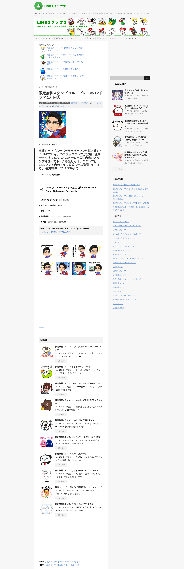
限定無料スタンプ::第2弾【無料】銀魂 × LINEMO (131, 203)
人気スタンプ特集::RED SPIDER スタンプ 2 (62, 562)
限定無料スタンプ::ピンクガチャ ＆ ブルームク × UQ (77, 437)
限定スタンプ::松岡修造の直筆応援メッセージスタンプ (78, 487)
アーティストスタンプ (121, 222)
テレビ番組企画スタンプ (122, 250)
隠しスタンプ (101, 38)
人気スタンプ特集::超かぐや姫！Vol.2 (126, 185)
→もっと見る (117, 169)
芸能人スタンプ (118, 291)
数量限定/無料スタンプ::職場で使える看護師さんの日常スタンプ (136, 155)
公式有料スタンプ (119, 271)
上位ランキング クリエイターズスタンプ (122, 38)
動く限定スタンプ (119, 275)
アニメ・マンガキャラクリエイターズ (127, 226)
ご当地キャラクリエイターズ (123, 238)
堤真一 (50, 106)
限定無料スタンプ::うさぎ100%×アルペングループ (76, 471)
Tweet (41, 328)
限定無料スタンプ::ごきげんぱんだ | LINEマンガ (75, 420)
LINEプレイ (86, 103)
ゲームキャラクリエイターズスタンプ (127, 234)
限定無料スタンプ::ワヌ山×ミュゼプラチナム (74, 504)
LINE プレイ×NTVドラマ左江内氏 (56, 232)
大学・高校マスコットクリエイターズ (127, 279)
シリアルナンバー (76, 38)
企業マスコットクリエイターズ (124, 263)
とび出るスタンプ (119, 254)
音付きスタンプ (118, 308)
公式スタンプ (89, 38)
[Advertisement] (58, 300)
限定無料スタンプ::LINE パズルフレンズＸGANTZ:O (77, 383)
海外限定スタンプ (47, 38)
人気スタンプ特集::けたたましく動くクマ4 (62, 565)
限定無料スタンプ (63, 106)
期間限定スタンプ (62, 38)
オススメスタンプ (119, 230)
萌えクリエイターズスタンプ (123, 295)
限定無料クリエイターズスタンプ (125, 300)
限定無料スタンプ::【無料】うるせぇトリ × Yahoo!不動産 (136, 123)
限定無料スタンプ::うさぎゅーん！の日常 (72, 367)
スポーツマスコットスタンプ (123, 246)
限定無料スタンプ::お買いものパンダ (71, 454)
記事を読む (61, 361)
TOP (37, 38)
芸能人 (55, 106)
